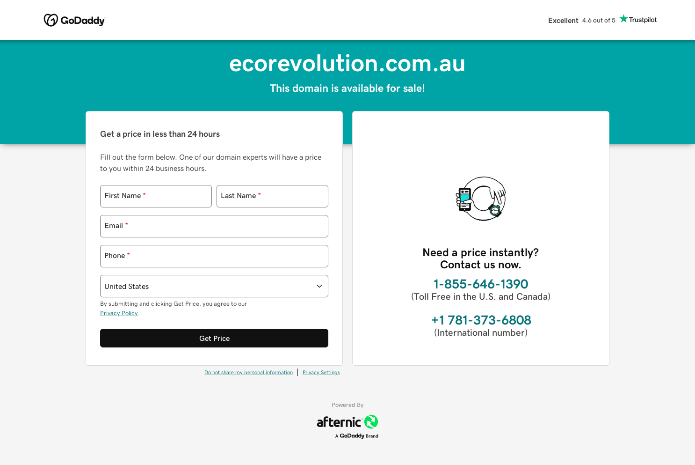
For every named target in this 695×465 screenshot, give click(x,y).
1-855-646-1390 (481, 283)
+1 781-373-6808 (481, 319)
